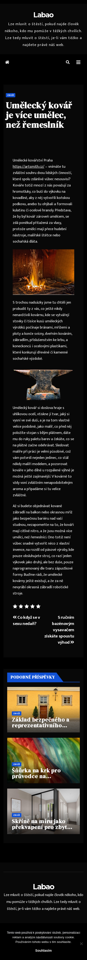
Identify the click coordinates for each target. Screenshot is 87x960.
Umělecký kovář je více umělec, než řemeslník (39, 115)
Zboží (10, 95)
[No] (81, 943)
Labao (43, 15)
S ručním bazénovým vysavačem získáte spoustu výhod (59, 630)
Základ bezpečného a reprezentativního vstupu (40, 725)
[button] (68, 62)
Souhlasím (43, 950)
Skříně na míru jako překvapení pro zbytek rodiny (43, 827)
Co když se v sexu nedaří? (26, 620)
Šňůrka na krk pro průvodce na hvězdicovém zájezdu (41, 776)
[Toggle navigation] (78, 62)
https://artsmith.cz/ (28, 167)
